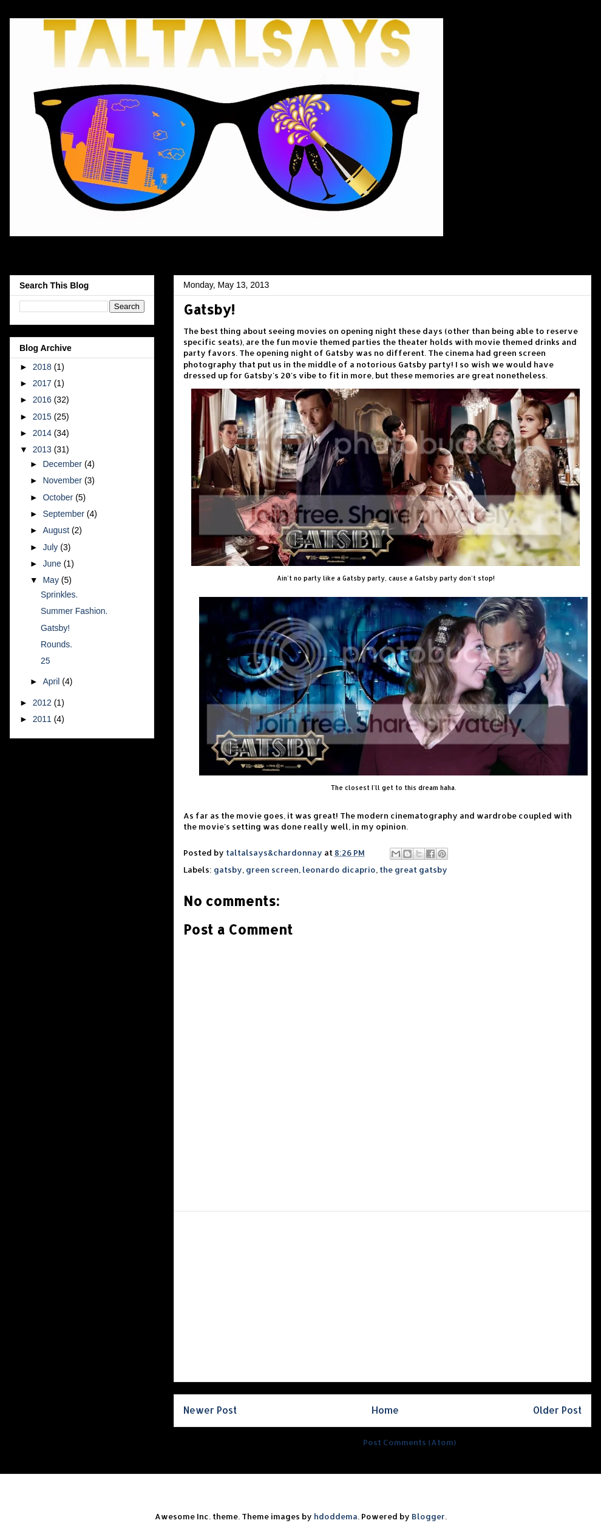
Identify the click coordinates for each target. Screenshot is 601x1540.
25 (45, 661)
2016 (43, 399)
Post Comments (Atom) (409, 1442)
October (58, 497)
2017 (43, 383)
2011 (43, 719)
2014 (43, 433)
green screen (272, 869)
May (51, 580)
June (52, 563)
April (52, 681)
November (63, 480)
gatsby (228, 869)
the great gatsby (413, 869)
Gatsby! (55, 628)
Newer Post (210, 1410)
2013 (43, 449)
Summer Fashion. (74, 611)
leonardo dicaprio (339, 869)
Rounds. (56, 644)
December (63, 464)
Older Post (557, 1410)
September (64, 514)
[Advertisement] (382, 1296)
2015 (43, 416)
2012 (43, 702)
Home (385, 1410)
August (56, 530)
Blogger (428, 1516)
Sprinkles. (59, 594)
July (51, 547)
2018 (43, 367)
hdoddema (336, 1516)
